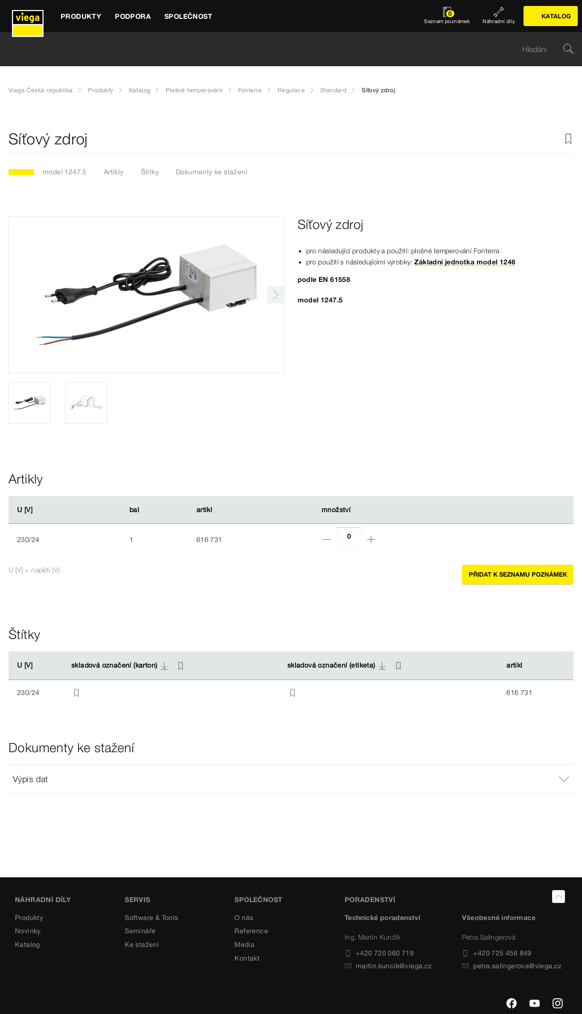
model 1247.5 (65, 171)
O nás (243, 917)
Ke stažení (142, 944)
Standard (333, 90)
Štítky (150, 171)
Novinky (28, 930)
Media (244, 944)
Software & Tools (151, 917)
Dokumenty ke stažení (211, 171)
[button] (291, 779)
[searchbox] (284, 49)
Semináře (140, 930)
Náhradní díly (43, 899)
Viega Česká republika (41, 90)
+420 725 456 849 (496, 953)
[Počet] (349, 536)
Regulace (291, 90)
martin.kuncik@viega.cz (388, 965)
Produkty (100, 90)
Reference (251, 930)
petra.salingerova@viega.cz (512, 965)
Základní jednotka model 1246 (464, 262)
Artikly (114, 171)
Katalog (140, 90)
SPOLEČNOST (258, 899)
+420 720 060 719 (379, 953)
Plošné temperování (194, 90)
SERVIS (137, 899)
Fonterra (250, 90)
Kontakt (247, 958)
